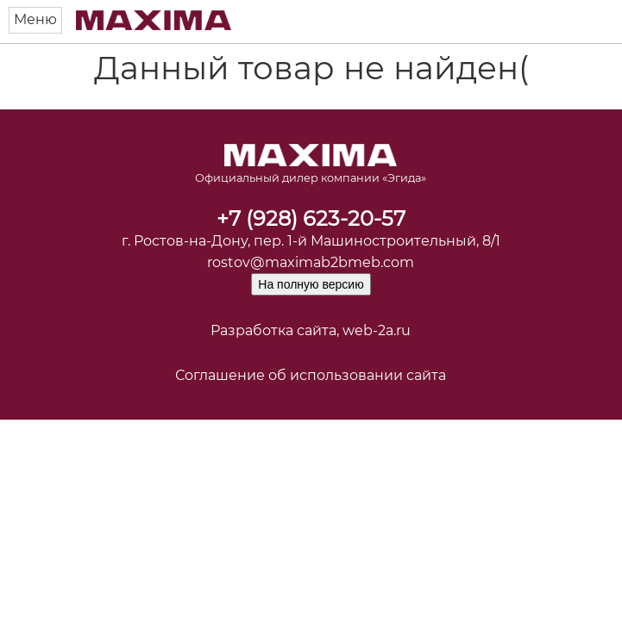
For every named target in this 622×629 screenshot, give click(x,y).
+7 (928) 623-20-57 (311, 218)
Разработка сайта (273, 330)
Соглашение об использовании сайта (310, 375)
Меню (35, 19)
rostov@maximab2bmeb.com (310, 262)
